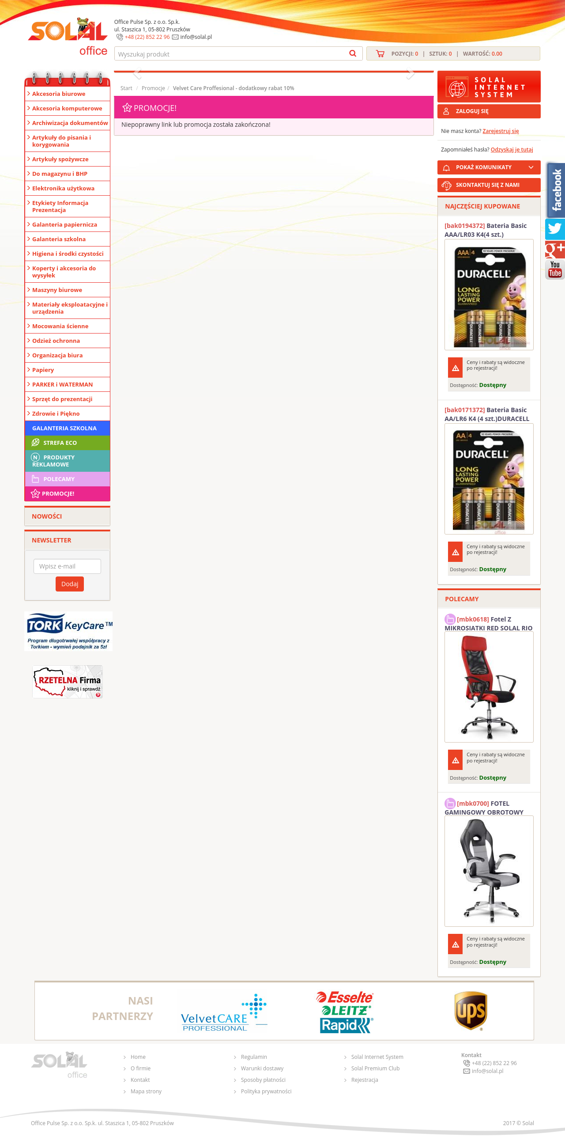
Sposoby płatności (263, 1080)
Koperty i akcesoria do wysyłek (64, 271)
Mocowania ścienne (60, 326)
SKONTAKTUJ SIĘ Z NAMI (488, 185)
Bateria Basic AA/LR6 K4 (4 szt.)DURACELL (486, 414)
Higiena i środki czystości (68, 254)
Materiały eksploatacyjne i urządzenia (70, 307)
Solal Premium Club (375, 1068)
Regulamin (254, 1057)
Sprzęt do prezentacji (62, 399)
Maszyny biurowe (57, 290)
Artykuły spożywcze (60, 159)
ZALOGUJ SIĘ (472, 111)
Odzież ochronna (56, 341)
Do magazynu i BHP (59, 174)
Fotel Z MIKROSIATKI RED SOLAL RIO (488, 622)
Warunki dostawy (262, 1068)
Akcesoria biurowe (59, 94)
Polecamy (52, 479)
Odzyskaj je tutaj (512, 149)
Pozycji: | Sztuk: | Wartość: (447, 53)
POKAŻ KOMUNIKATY (496, 166)
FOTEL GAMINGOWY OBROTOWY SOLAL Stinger (484, 806)
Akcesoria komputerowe (67, 108)
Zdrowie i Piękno (56, 413)
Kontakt (140, 1080)
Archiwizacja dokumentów (70, 123)
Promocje (153, 88)
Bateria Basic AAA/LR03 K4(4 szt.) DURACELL (485, 230)
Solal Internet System (377, 1057)
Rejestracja (364, 1080)
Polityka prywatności (266, 1091)
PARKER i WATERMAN (62, 384)
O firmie (141, 1068)
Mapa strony (146, 1091)
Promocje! (52, 493)
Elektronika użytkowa (63, 188)
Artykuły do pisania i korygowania (61, 140)
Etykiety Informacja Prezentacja (60, 206)
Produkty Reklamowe (52, 459)
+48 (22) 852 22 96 (147, 37)
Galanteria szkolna (59, 239)
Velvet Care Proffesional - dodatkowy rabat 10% (233, 88)
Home (138, 1057)
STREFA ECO (53, 442)
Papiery (43, 370)
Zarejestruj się (501, 131)
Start (126, 88)
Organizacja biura (57, 355)
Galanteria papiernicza (64, 224)
